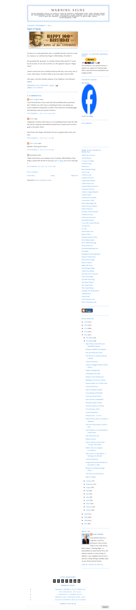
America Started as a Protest (95, 406)
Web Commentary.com (89, 302)
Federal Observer (87, 209)
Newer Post (31, 175)
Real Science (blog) (88, 260)
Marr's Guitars (86, 234)
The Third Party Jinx (92, 436)
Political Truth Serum (89, 257)
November (89, 341)
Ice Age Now (86, 226)
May (87, 497)
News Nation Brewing (89, 243)
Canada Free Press (88, 178)
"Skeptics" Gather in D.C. (70, 594)
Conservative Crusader (89, 197)
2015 (86, 322)
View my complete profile (92, 564)
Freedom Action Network (90, 212)
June (87, 494)
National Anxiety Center (89, 237)
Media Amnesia (91, 439)
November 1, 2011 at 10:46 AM (41, 113)
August (88, 487)
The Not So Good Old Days (95, 474)
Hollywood (38, 87)
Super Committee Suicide (94, 390)
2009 (86, 517)
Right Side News (87, 265)
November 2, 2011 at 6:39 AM (40, 150)
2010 (86, 514)
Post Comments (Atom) (43, 180)
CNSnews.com (86, 175)
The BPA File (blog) (88, 279)
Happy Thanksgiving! (93, 370)
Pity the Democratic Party (94, 352)
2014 (86, 325)
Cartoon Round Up (92, 361)
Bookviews (85, 166)
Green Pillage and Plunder (94, 393)
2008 (86, 520)
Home (53, 175)
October (89, 481)
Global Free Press (87, 214)
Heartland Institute (88, 220)
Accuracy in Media (88, 161)
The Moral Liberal (88, 282)
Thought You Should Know (90, 291)
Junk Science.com (87, 231)
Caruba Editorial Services (90, 186)
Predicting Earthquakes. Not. (70, 597)
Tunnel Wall (86, 296)
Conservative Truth (88, 200)
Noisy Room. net (87, 245)
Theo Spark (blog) (87, 288)
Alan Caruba (34, 143)
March (88, 503)
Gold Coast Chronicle (89, 217)
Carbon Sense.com (88, 183)
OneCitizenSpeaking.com (90, 248)
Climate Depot (86, 195)
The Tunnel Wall (87, 285)
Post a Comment (32, 172)
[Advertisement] (94, 35)
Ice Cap (84, 229)
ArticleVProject (87, 164)
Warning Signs (68, 10)
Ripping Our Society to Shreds (96, 380)
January (88, 510)
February (89, 507)
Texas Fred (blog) (87, 276)
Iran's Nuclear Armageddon (94, 399)
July (87, 491)
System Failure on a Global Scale (96, 383)
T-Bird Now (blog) (88, 271)
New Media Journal (88, 240)
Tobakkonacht (86, 294)
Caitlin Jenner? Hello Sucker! (70, 600)
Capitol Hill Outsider (88, 181)
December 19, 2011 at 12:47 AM (41, 166)
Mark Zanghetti (35, 99)
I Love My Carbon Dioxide (90, 223)
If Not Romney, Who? (93, 409)
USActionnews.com (88, 299)
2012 (86, 332)
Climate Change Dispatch (90, 192)
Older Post (74, 175)
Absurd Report (86, 158)
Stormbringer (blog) (88, 268)
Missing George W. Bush (94, 403)
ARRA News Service (88, 155)
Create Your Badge (87, 116)
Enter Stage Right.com (89, 203)
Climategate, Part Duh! (93, 373)
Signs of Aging (90, 477)
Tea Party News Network (90, 274)
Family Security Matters (89, 206)
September (89, 484)
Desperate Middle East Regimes (96, 349)
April (88, 500)
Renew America (87, 262)
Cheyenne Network (88, 189)
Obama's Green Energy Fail (95, 377)
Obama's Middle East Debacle (70, 589)
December (89, 338)
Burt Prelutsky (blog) (88, 169)
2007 (86, 524)
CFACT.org (85, 172)
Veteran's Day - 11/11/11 (94, 415)
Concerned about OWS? (93, 396)
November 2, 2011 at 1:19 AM (40, 138)
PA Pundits (85, 251)
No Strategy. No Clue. (70, 592)
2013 (86, 328)
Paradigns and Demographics (91, 254)
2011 (86, 335)
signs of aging (58, 161)
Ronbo (32, 119)
